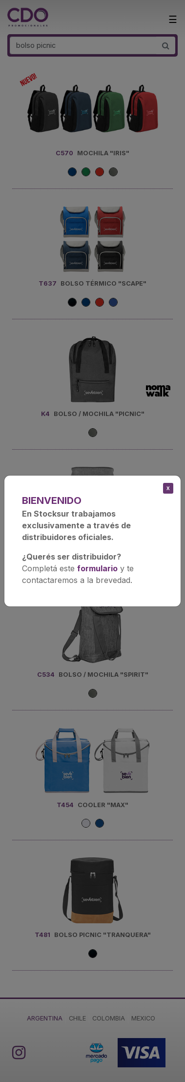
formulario (97, 568)
